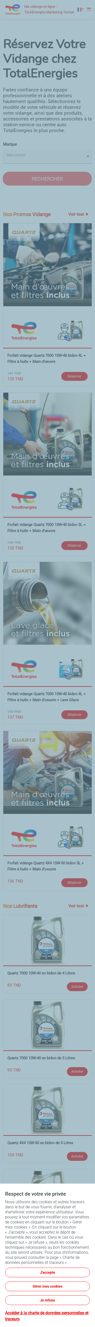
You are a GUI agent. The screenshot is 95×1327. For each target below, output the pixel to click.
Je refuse (47, 1300)
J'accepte (47, 1272)
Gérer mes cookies (48, 1286)
